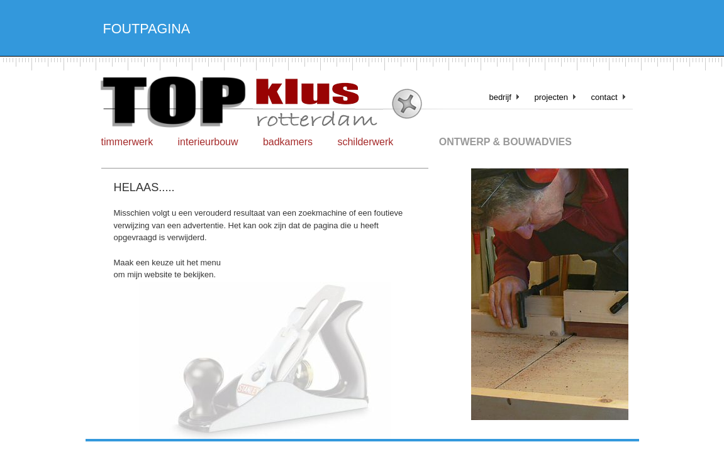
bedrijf (500, 97)
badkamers (288, 141)
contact (604, 97)
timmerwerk (127, 141)
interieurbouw (208, 141)
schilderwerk (365, 141)
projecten (550, 97)
